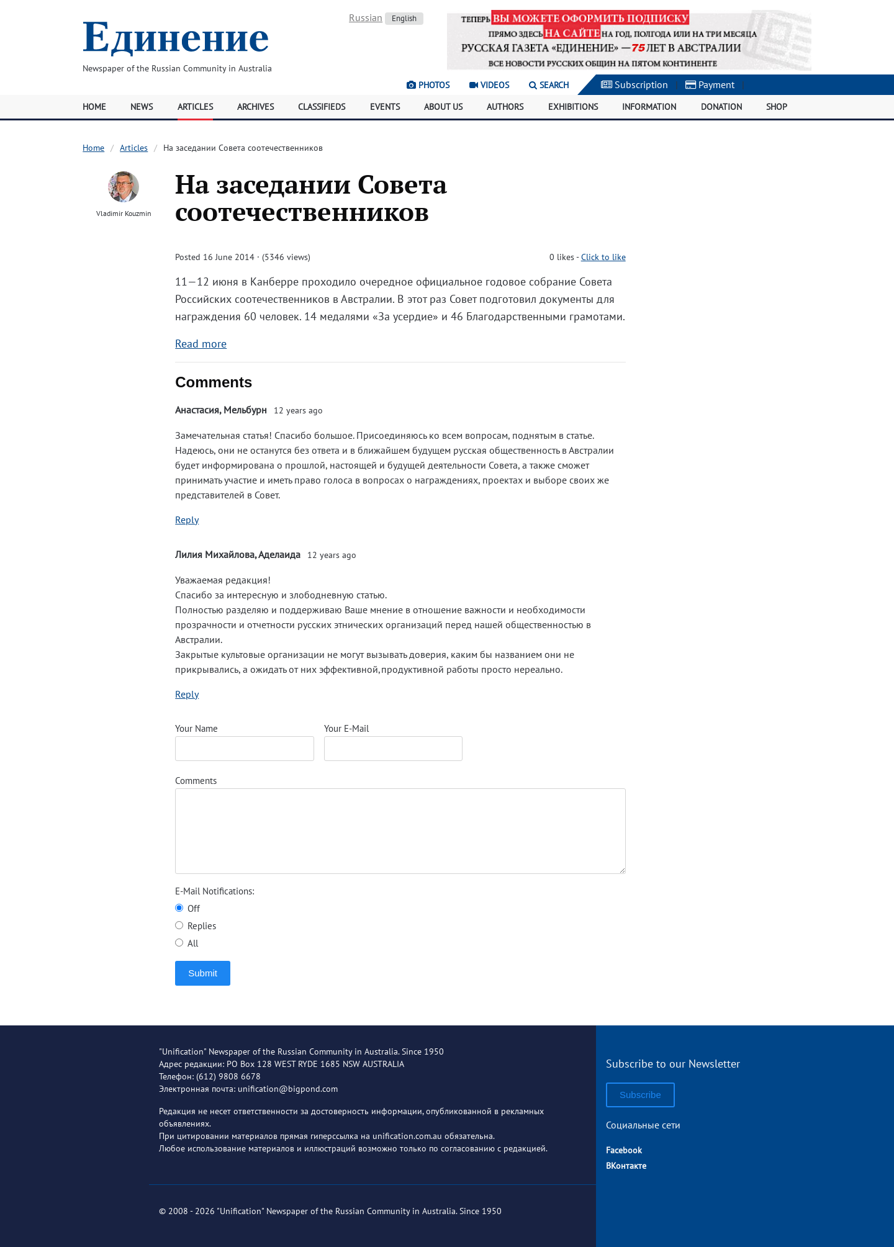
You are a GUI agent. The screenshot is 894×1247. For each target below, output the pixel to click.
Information (649, 106)
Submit (202, 973)
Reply (187, 519)
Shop (776, 106)
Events (385, 106)
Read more (201, 343)
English (404, 18)
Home (94, 106)
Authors (505, 106)
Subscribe (640, 1094)
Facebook (624, 1150)
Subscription (634, 84)
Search (549, 85)
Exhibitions (573, 106)
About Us (443, 106)
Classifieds (321, 106)
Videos (489, 85)
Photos (428, 85)
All (186, 943)
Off (187, 908)
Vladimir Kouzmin (123, 213)
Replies (195, 926)
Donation (721, 106)
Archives (255, 106)
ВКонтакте (626, 1165)
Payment (709, 84)
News (141, 106)
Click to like (603, 257)
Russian (365, 17)
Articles (195, 106)
